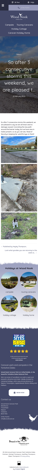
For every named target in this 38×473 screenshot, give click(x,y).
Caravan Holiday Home (19, 33)
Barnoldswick (24, 467)
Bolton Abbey (29, 383)
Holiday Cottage (19, 29)
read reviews (19, 360)
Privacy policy (25, 456)
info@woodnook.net (7, 419)
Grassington (10, 383)
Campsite (9, 25)
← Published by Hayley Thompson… (14, 247)
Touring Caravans (25, 25)
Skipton (3, 383)
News (19, 54)
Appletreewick (19, 383)
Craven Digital (20, 469)
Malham (3, 385)
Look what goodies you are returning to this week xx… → (21, 251)
